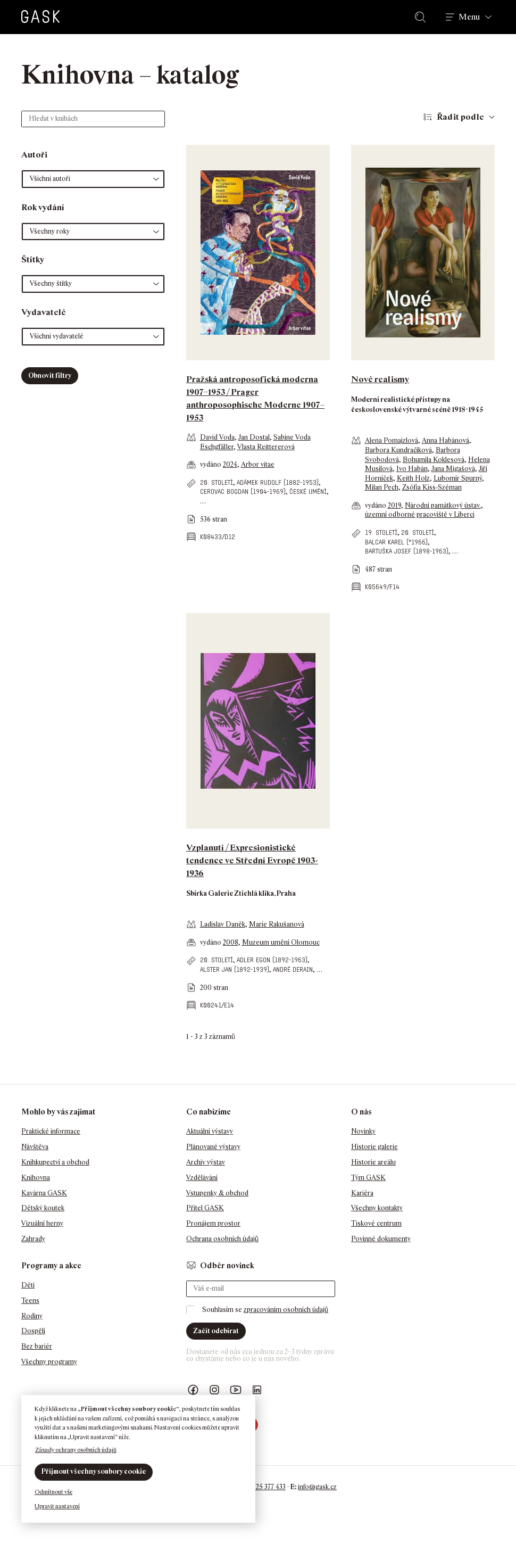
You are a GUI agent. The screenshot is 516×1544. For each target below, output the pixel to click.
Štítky (32, 259)
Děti (28, 1285)
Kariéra (362, 1193)
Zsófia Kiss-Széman (432, 487)
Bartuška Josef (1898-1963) (406, 551)
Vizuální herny (42, 1223)
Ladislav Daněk (222, 924)
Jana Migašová (453, 469)
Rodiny (32, 1316)
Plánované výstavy (213, 1147)
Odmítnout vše (53, 1492)
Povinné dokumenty (381, 1239)
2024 (230, 464)
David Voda (217, 437)
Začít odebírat (216, 1331)
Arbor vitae (257, 464)
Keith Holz (413, 478)
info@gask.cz (317, 1487)
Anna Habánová (445, 440)
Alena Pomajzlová (391, 440)
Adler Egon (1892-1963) (272, 959)
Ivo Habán (412, 469)
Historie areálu (373, 1162)
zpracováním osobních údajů (286, 1310)
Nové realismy (380, 379)
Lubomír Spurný (458, 478)
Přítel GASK (205, 1208)
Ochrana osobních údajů (222, 1239)
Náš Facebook (193, 1390)
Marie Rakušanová (276, 924)
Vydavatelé (43, 312)
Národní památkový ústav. (443, 505)
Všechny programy (49, 1362)
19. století (381, 532)
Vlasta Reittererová (266, 447)
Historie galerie (374, 1147)
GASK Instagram (214, 1390)
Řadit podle (460, 117)
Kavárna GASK (44, 1193)
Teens (30, 1300)
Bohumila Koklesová (433, 460)
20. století (216, 482)
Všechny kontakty (377, 1208)
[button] (93, 179)
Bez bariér (36, 1346)
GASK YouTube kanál (236, 1390)
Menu (469, 17)
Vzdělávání (202, 1178)
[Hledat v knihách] (93, 119)
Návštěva (34, 1147)
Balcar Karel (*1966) (396, 542)
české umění (308, 491)
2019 (394, 505)
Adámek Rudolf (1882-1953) (278, 482)
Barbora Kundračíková (398, 450)
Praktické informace (50, 1131)
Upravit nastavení (57, 1506)
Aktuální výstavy (209, 1131)
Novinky (363, 1131)
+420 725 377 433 (261, 1487)
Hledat (422, 17)
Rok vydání (42, 207)
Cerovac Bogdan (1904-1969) (243, 491)
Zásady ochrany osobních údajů (75, 1450)
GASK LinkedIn (257, 1390)
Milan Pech (381, 487)
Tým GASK (368, 1178)
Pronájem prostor (213, 1223)
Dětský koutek (42, 1208)
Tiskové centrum (376, 1223)
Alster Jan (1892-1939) (234, 969)
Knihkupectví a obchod (55, 1162)
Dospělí (33, 1331)
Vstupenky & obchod (217, 1193)
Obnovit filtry (49, 375)
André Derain (293, 969)
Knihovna (35, 1178)
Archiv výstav (205, 1162)
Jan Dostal (254, 437)
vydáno (211, 464)
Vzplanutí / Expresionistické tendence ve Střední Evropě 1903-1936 (252, 860)
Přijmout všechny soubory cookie (93, 1471)
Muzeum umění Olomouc (281, 942)
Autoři (34, 155)
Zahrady (33, 1239)
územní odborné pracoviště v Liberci (420, 514)
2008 (230, 942)
